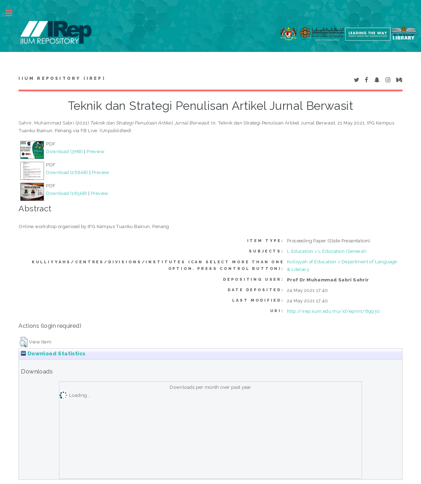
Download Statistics (53, 353)
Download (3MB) (64, 151)
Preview (95, 151)
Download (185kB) (66, 193)
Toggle (12, 13)
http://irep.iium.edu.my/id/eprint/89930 (333, 311)
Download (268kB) (67, 172)
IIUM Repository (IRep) (62, 78)
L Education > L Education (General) (327, 251)
